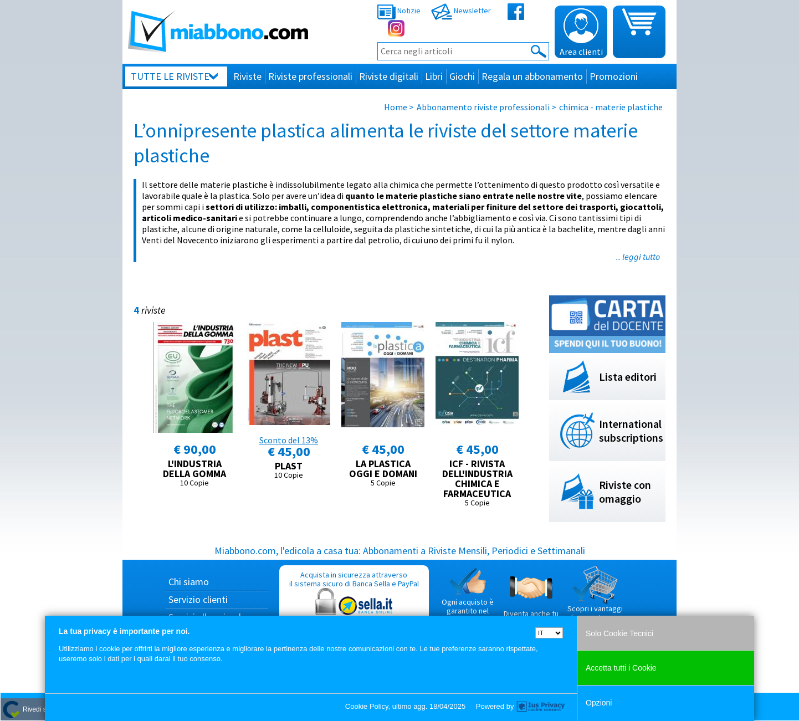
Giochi (462, 76)
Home (395, 107)
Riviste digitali (388, 76)
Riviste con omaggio (625, 491)
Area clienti (581, 32)
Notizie (399, 11)
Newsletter (461, 11)
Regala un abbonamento (532, 76)
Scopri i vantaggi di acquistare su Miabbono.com (595, 598)
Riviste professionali (310, 76)
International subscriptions (631, 430)
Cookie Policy (366, 706)
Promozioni (614, 76)
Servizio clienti (198, 599)
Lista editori (628, 376)
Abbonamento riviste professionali (483, 107)
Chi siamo (188, 581)
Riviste (247, 76)
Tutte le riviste (170, 76)
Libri (434, 76)
